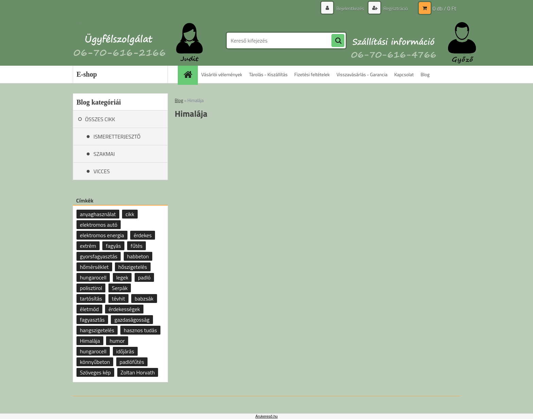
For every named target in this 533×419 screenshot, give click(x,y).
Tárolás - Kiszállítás (268, 74)
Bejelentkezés (350, 8)
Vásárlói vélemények (221, 74)
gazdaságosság (131, 320)
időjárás (125, 351)
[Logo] (119, 40)
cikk (129, 214)
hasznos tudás (140, 330)
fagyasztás (92, 320)
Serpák (119, 288)
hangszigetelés (97, 330)
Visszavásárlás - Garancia (362, 74)
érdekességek (124, 309)
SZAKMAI (104, 154)
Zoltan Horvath (138, 372)
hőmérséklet (94, 267)
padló (144, 277)
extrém (88, 246)
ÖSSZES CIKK (100, 119)
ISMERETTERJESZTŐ (116, 136)
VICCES (101, 171)
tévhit (118, 298)
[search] (338, 40)
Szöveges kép (95, 372)
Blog (424, 74)
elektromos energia (102, 235)
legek (122, 277)
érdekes (143, 235)
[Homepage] (190, 74)
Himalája (90, 341)
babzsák (144, 298)
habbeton (138, 256)
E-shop (86, 74)
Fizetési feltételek (312, 74)
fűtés (136, 246)
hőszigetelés (132, 267)
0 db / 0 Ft (444, 8)
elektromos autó (98, 225)
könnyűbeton (95, 362)
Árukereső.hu (266, 416)
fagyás (113, 246)
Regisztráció (395, 8)
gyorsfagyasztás (98, 256)
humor (116, 341)
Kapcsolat (404, 74)
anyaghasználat (98, 214)
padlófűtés (132, 362)
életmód (89, 309)
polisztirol (91, 288)
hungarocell (93, 277)
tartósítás (91, 298)
